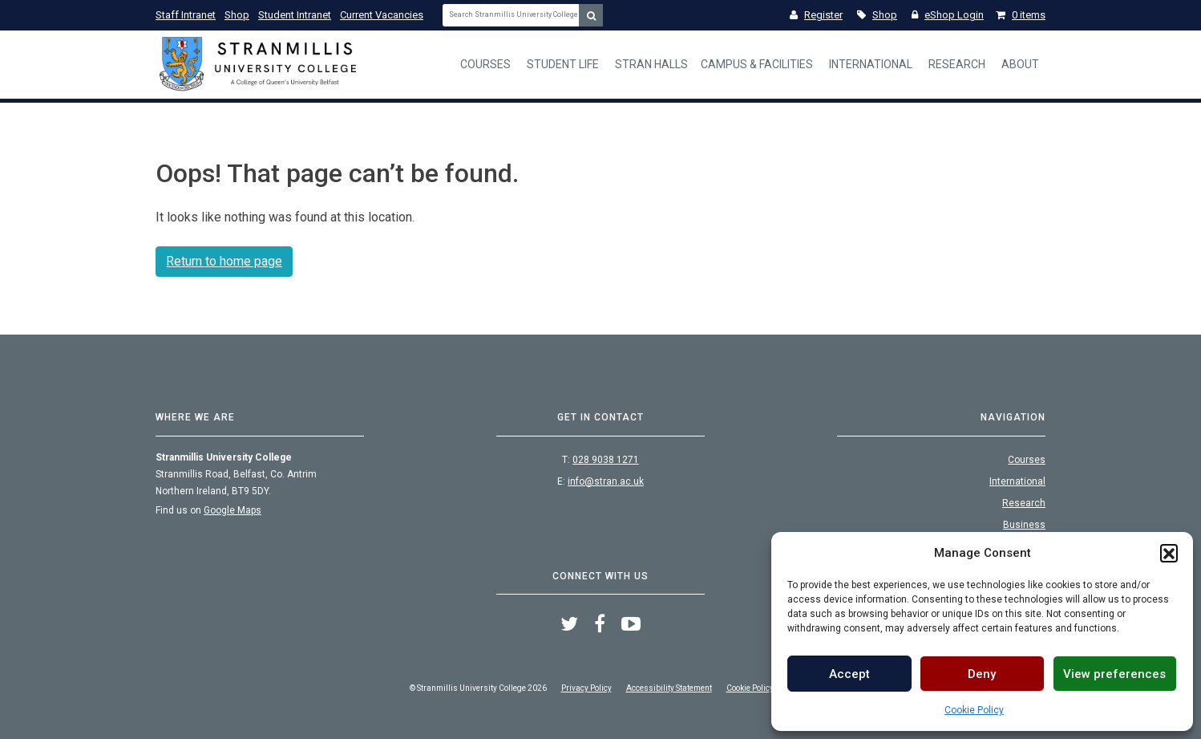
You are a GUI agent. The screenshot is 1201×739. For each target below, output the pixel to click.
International (870, 64)
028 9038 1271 (605, 459)
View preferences (1114, 674)
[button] (1169, 553)
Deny (982, 674)
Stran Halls (651, 64)
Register (816, 15)
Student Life (563, 64)
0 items (1020, 15)
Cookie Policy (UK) (759, 688)
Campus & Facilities (757, 64)
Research (956, 64)
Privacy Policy (586, 688)
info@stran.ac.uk (606, 481)
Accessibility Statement (669, 688)
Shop (236, 15)
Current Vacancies (381, 15)
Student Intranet (294, 15)
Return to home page (224, 261)
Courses (485, 64)
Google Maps (232, 510)
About (1020, 64)
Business (1024, 524)
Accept (849, 674)
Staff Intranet (186, 15)
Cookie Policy (974, 710)
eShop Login (948, 15)
